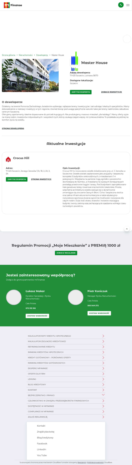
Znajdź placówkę (45, 432)
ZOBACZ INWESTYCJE (111, 92)
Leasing (32, 379)
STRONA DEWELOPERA (13, 128)
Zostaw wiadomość (37, 316)
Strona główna (8, 55)
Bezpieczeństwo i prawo (41, 395)
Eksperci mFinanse (38, 368)
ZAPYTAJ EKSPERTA (81, 92)
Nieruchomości (26, 55)
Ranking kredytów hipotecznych (45, 352)
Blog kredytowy (37, 384)
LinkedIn (41, 449)
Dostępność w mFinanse (41, 406)
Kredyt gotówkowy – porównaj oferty (49, 357)
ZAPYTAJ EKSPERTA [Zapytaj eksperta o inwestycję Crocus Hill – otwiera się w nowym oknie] (17, 179)
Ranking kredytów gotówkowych (46, 363)
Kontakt (32, 390)
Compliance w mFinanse (41, 411)
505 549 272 (93, 305)
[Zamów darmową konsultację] (121, 5)
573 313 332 (31, 308)
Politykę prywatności (95, 462)
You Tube (41, 455)
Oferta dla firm (36, 374)
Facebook (41, 443)
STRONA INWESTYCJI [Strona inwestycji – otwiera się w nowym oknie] (41, 179)
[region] (66, 183)
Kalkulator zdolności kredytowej (47, 341)
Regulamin (82, 462)
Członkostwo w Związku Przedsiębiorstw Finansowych (58, 401)
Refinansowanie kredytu (41, 347)
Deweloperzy (42, 55)
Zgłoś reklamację (37, 417)
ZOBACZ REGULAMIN (66, 253)
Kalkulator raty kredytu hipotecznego (49, 336)
